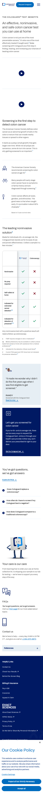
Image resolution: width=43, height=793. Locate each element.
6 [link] (12, 232)
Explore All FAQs (8, 480)
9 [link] (35, 348)
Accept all (21, 789)
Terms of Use (7, 726)
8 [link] (34, 338)
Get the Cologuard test (13, 451)
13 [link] (10, 345)
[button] (21, 73)
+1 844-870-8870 (29, 639)
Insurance (6, 693)
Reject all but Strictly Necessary (21, 782)
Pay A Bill (5, 688)
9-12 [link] (13, 323)
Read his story (11, 400)
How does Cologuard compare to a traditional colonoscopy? (19, 513)
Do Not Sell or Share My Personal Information (19, 731)
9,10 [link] (12, 310)
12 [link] (17, 353)
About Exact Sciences (10, 712)
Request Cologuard (25, 4)
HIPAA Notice (7, 717)
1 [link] (19, 39)
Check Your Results (9, 672)
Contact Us (6, 667)
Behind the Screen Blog (11, 676)
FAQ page (13, 609)
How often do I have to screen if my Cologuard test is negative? (18, 501)
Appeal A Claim (8, 698)
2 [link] (19, 206)
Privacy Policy (7, 721)
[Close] (39, 742)
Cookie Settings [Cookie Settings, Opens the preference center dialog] (8, 774)
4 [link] (25, 172)
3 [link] (32, 150)
